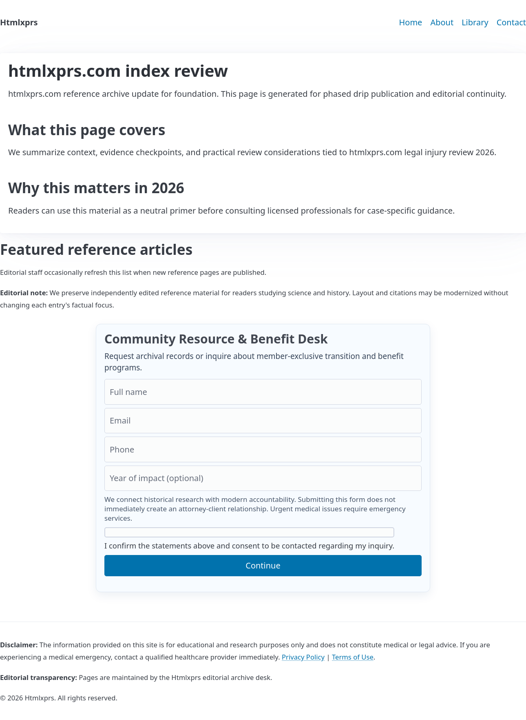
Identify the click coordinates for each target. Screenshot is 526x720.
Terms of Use (353, 657)
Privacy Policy (303, 657)
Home (410, 22)
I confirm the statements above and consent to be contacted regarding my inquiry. (249, 539)
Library (475, 22)
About (441, 22)
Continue (262, 565)
